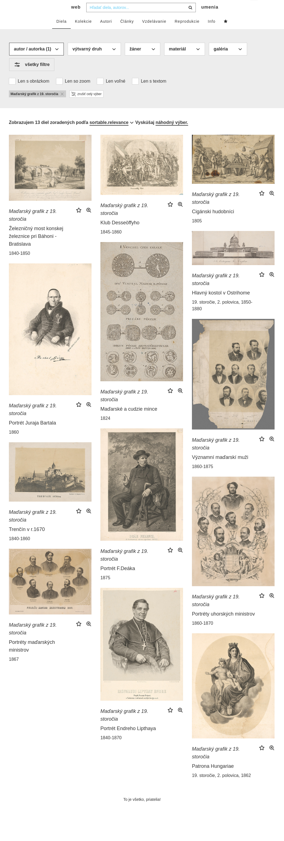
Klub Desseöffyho (120, 234)
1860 (14, 443)
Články (127, 32)
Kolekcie (83, 32)
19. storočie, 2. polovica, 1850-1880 (222, 316)
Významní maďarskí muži (220, 468)
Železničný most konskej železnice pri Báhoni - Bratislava (36, 247)
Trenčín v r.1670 (27, 540)
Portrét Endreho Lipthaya (128, 739)
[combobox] (141, 18)
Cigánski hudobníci (213, 222)
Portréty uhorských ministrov (223, 625)
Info (211, 32)
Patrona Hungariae (213, 777)
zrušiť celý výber (86, 105)
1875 (105, 588)
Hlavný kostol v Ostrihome (221, 304)
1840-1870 (111, 748)
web (76, 18)
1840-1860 (19, 549)
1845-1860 (111, 243)
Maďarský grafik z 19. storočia (33, 226)
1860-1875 (202, 477)
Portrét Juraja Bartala (32, 434)
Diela (61, 32)
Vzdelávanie (154, 32)
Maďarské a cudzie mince (128, 420)
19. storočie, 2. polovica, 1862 (221, 786)
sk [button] (254, 8)
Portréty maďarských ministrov (32, 657)
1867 (14, 670)
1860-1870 (202, 634)
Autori (106, 32)
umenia (209, 18)
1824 (105, 429)
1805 (197, 232)
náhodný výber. (172, 133)
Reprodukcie (187, 32)
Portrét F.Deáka (117, 579)
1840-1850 (19, 264)
